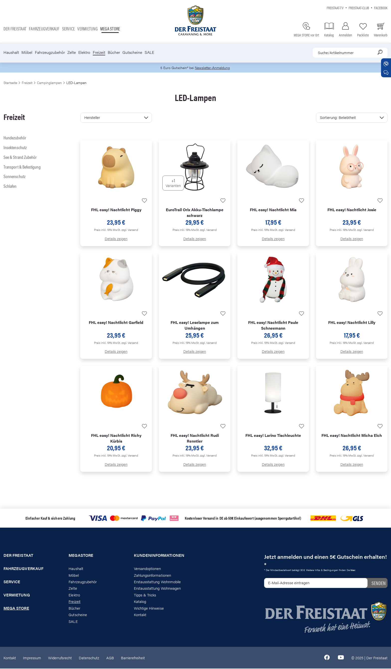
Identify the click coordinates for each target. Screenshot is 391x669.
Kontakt (140, 614)
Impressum (32, 658)
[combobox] (350, 53)
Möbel (26, 52)
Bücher (114, 52)
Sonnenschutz (14, 177)
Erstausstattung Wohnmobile (157, 581)
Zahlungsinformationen (152, 575)
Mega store (110, 28)
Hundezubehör (14, 138)
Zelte (71, 52)
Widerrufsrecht (60, 658)
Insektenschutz (15, 147)
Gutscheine (132, 52)
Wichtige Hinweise (149, 608)
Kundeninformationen (159, 556)
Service (68, 28)
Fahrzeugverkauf (44, 28)
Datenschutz (89, 658)
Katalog (140, 601)
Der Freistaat (14, 28)
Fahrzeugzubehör (50, 52)
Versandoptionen (147, 568)
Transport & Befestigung (22, 167)
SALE (149, 52)
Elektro (84, 52)
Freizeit (99, 52)
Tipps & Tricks (145, 595)
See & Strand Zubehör (20, 157)
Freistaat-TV (335, 7)
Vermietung (87, 28)
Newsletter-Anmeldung (213, 67)
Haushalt (11, 52)
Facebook (381, 7)
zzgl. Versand (129, 230)
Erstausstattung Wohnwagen (157, 588)
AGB (110, 658)
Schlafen (10, 186)
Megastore (81, 556)
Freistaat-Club (359, 7)
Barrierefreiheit (133, 658)
